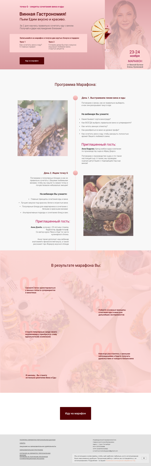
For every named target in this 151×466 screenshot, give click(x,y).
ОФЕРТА (22, 443)
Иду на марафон (32, 61)
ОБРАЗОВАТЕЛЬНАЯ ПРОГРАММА (31, 450)
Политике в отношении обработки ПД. (120, 460)
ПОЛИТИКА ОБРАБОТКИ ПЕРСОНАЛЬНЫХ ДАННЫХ (37, 440)
